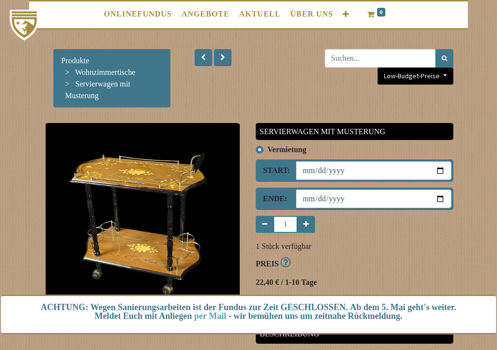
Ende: (275, 198)
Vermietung (286, 149)
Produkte (75, 60)
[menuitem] (138, 14)
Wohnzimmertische (105, 72)
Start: (276, 170)
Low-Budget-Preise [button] (412, 75)
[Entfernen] (265, 224)
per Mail (210, 316)
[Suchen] (444, 58)
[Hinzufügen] (306, 224)
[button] (346, 14)
